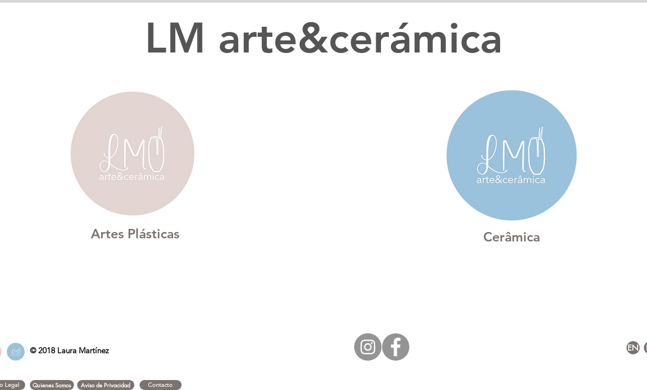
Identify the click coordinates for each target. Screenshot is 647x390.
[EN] (633, 347)
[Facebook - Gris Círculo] (395, 347)
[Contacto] (161, 385)
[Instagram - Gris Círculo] (367, 347)
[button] (52, 385)
